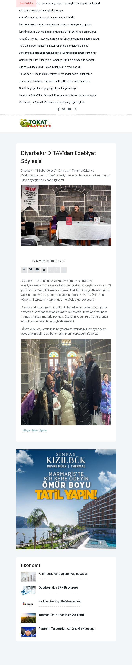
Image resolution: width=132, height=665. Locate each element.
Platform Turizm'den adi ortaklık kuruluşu (67, 628)
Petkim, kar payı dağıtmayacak (59, 601)
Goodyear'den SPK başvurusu (58, 587)
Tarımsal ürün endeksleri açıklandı (61, 615)
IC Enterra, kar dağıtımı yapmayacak (63, 574)
